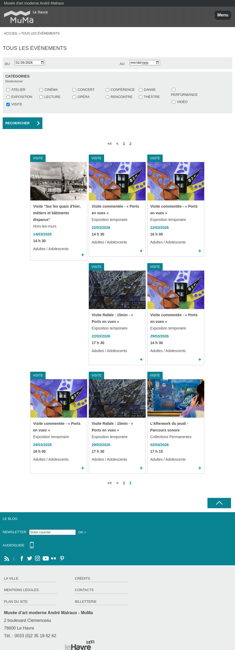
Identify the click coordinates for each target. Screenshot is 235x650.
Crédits (82, 578)
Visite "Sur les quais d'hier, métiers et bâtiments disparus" (57, 213)
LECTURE (53, 97)
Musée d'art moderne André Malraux (34, 3)
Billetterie (86, 602)
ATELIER (18, 90)
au (122, 64)
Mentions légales (21, 590)
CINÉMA (51, 90)
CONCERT (86, 90)
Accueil (11, 33)
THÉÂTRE (152, 97)
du (7, 64)
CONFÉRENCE (123, 90)
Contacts (84, 590)
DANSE (150, 90)
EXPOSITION (21, 97)
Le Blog (10, 519)
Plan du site (16, 602)
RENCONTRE (121, 97)
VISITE (16, 104)
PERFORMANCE (184, 95)
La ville (11, 578)
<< (110, 144)
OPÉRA (84, 97)
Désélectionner (14, 81)
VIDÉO (182, 102)
